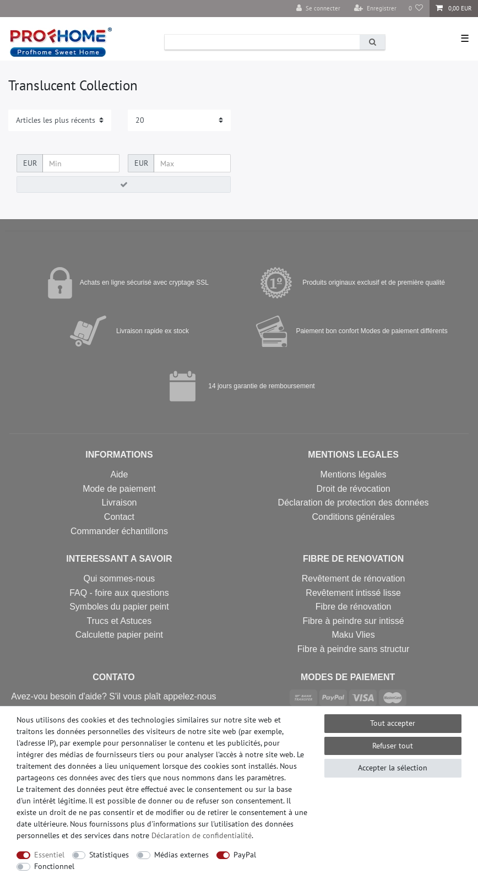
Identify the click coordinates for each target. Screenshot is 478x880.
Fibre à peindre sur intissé (353, 621)
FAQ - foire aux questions (119, 592)
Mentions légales (354, 474)
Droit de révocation (353, 488)
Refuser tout (392, 746)
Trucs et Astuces (119, 621)
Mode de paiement (119, 488)
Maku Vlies (353, 634)
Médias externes (181, 855)
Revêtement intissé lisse (353, 592)
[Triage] (59, 120)
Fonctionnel (54, 866)
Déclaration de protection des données (353, 502)
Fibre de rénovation (354, 606)
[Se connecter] (318, 8)
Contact (119, 517)
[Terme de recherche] (262, 42)
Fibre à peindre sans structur (353, 649)
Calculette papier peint (119, 634)
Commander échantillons (119, 531)
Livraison (119, 502)
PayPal (244, 855)
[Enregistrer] (375, 8)
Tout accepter (392, 723)
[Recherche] (372, 42)
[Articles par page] (179, 120)
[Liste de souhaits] (416, 8)
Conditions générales (353, 517)
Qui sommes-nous (119, 578)
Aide (119, 474)
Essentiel (49, 855)
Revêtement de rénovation (353, 578)
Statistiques (109, 855)
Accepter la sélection (392, 768)
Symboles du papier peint (119, 606)
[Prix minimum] (81, 163)
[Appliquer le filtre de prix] (124, 184)
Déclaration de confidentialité (201, 835)
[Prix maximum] (192, 163)
